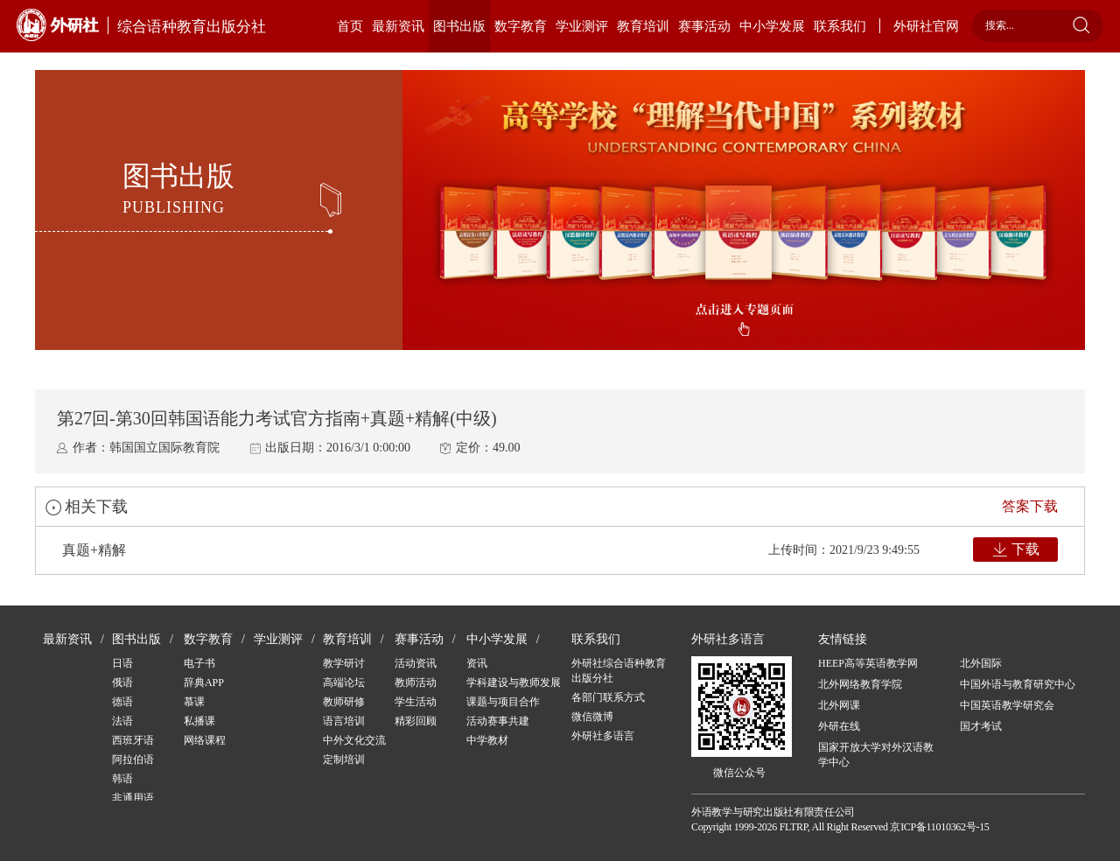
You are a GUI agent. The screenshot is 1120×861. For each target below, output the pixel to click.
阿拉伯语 (133, 759)
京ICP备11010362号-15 (939, 827)
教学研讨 (344, 663)
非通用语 (133, 798)
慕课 (194, 702)
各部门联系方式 (608, 697)
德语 (122, 702)
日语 (122, 663)
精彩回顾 (416, 721)
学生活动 (416, 702)
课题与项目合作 (503, 702)
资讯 (476, 663)
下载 (1026, 549)
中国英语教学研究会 (1007, 705)
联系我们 (840, 26)
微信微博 (592, 716)
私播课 (199, 721)
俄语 (122, 682)
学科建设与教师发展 (513, 682)
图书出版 (459, 26)
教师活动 (416, 682)
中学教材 (487, 740)
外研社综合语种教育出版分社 (618, 670)
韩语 (122, 779)
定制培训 (344, 759)
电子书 (199, 663)
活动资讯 (416, 663)
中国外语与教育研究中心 (1017, 684)
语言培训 (344, 721)
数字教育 (520, 26)
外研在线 (839, 726)
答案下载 (1030, 506)
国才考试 (981, 726)
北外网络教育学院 (860, 684)
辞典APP (204, 682)
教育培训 (643, 26)
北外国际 (981, 663)
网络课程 (205, 740)
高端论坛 (344, 682)
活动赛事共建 (497, 721)
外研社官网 (926, 26)
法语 (122, 721)
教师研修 (344, 702)
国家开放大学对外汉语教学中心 (876, 754)
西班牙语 (133, 740)
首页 (350, 26)
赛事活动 (704, 26)
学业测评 (582, 26)
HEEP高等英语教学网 (868, 663)
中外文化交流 (354, 740)
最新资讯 (398, 26)
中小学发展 (772, 26)
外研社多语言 (602, 736)
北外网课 (839, 705)
